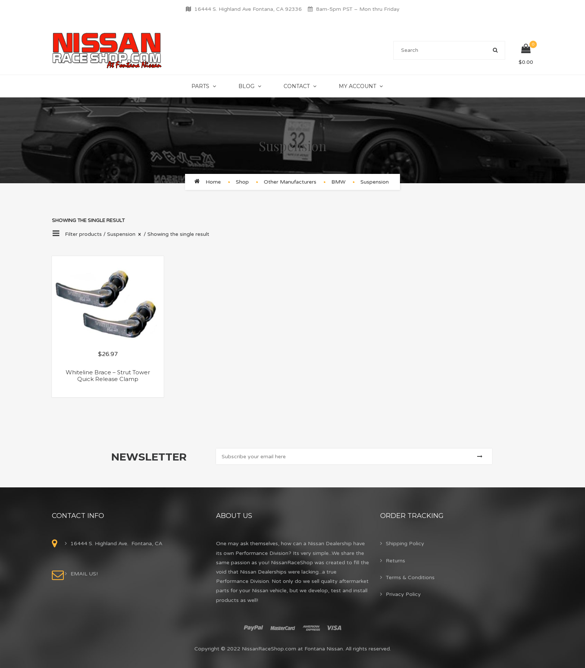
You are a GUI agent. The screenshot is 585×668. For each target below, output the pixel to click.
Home (213, 182)
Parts (200, 86)
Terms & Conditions (410, 577)
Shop (242, 182)
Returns (395, 561)
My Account (357, 86)
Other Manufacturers (290, 182)
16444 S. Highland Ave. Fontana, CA (116, 543)
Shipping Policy (405, 543)
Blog (246, 86)
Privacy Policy (403, 594)
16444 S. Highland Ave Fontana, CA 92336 (248, 9)
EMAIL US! (84, 574)
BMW (338, 182)
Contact (297, 86)
